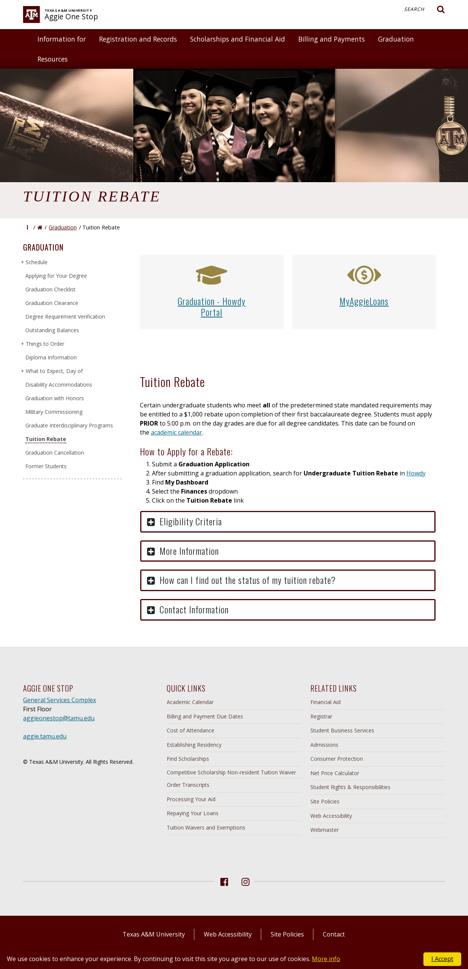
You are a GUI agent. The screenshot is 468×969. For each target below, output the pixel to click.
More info (326, 959)
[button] (27, 227)
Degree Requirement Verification (65, 316)
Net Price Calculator (334, 773)
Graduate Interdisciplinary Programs (69, 425)
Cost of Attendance (190, 730)
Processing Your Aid (191, 799)
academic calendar (176, 432)
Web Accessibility (331, 815)
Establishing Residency (194, 744)
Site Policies (324, 801)
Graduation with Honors (54, 398)
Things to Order (44, 343)
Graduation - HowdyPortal (211, 306)
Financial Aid (325, 702)
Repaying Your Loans (193, 813)
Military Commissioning (53, 411)
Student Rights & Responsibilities (350, 787)
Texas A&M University (153, 934)
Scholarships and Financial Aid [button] (237, 38)
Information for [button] (61, 38)
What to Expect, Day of (54, 371)
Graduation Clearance (51, 302)
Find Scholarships (188, 758)
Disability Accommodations (58, 384)
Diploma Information (51, 357)
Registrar (321, 716)
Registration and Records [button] (138, 38)
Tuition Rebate (45, 439)
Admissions (324, 744)
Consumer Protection (336, 758)
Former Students (46, 466)
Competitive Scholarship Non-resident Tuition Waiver (231, 772)
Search (424, 9)
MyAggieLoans (364, 301)
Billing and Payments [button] (331, 38)
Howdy (416, 473)
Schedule (36, 262)
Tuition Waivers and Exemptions (206, 827)
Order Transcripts (188, 784)
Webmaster (324, 829)
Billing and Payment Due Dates (205, 716)
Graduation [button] (396, 38)
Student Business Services (342, 730)
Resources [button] (52, 58)
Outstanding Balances (52, 330)
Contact (334, 934)
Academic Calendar (190, 702)
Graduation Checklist (50, 289)
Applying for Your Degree (56, 275)
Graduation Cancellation (54, 452)
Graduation (63, 227)
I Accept (442, 959)
